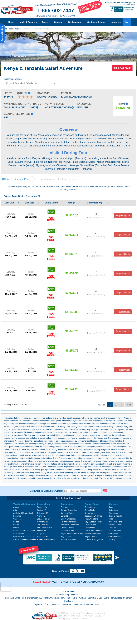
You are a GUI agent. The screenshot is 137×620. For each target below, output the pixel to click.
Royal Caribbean (67, 537)
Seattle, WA (41, 531)
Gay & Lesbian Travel (93, 522)
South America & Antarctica (24, 531)
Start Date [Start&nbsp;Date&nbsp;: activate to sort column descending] (10, 203)
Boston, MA (41, 510)
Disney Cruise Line (68, 519)
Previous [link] (101, 405)
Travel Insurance (115, 531)
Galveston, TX (42, 513)
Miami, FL (41, 516)
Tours (45, 22)
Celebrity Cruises (67, 513)
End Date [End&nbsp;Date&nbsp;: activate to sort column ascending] (30, 203)
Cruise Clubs (90, 507)
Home (11, 22)
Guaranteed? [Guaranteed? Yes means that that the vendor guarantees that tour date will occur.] (94, 202)
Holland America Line (69, 522)
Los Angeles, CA (43, 519)
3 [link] (121, 405)
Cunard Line (65, 516)
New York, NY (42, 522)
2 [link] (116, 405)
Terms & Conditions (79, 618)
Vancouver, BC (43, 537)
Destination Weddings (93, 516)
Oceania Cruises (67, 528)
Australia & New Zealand (23, 513)
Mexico (16, 528)
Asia (15, 510)
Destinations (75, 22)
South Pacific (18, 534)
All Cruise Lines (68, 540)
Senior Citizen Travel (93, 534)
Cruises (59, 22)
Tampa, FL (41, 534)
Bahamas (17, 516)
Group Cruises (90, 525)
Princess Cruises (67, 531)
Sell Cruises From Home (94, 531)
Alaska (16, 507)
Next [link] (129, 405)
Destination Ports (115, 522)
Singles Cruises (91, 537)
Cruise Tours (89, 513)
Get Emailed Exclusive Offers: (46, 491)
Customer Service (97, 22)
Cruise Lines (113, 510)
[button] (117, 557)
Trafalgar (17, 29)
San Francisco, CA (44, 528)
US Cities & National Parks (23, 537)
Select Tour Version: (13, 79)
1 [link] (110, 405)
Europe (16, 522)
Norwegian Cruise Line (70, 525)
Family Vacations (91, 519)
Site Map (111, 540)
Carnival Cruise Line (69, 510)
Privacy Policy (64, 618)
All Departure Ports (46, 540)
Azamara (64, 507)
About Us (116, 22)
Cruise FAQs (113, 534)
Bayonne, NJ (42, 507)
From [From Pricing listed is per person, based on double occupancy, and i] (71, 202)
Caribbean (17, 519)
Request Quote (123, 215)
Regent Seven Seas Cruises (72, 534)
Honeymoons (90, 528)
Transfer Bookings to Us (94, 540)
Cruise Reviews (114, 537)
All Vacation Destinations (24, 540)
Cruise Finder (90, 510)
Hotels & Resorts (28, 22)
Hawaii (16, 525)
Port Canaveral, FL (44, 525)
